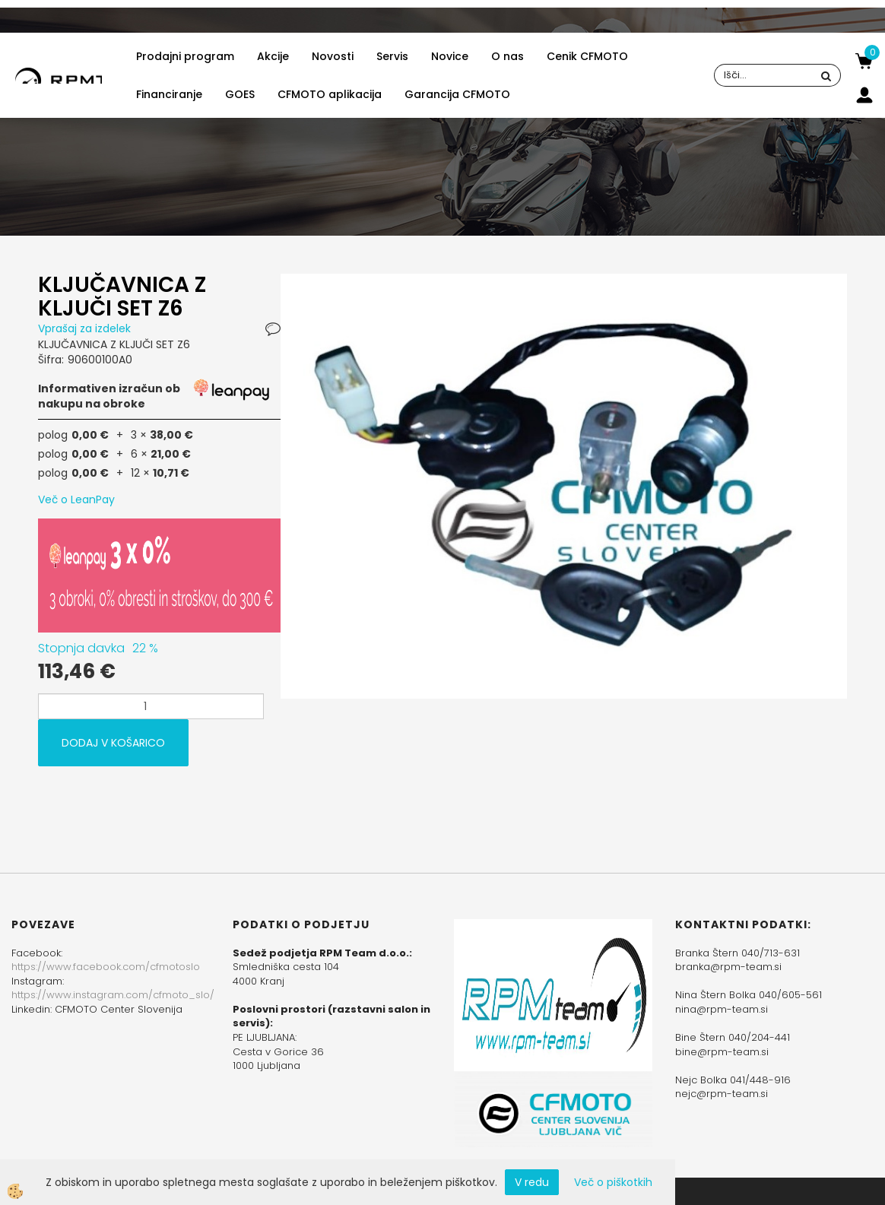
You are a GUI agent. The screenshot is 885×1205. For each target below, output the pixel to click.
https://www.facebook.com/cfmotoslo (105, 966)
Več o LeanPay (76, 499)
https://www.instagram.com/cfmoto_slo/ (112, 995)
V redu (532, 1182)
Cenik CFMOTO (587, 56)
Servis (392, 56)
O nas (507, 56)
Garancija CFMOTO (457, 94)
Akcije (273, 56)
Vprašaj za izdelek (84, 328)
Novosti (333, 56)
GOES (240, 94)
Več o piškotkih (613, 1182)
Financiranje (169, 94)
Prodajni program (185, 56)
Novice (449, 56)
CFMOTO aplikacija (330, 94)
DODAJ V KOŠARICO (113, 742)
